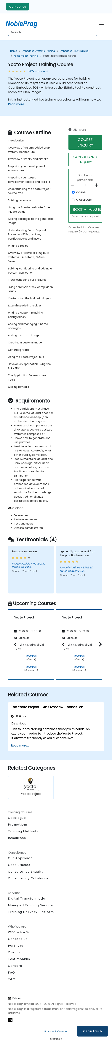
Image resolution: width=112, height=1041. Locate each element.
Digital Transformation (27, 898)
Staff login (56, 1038)
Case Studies (19, 865)
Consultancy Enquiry (25, 872)
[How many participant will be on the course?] (85, 185)
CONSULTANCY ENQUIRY (85, 159)
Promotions (18, 824)
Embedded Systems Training (38, 51)
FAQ (11, 972)
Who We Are (18, 932)
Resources (17, 838)
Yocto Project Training (26, 55)
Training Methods (23, 831)
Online (81, 192)
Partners (15, 945)
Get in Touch (92, 1031)
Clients (14, 952)
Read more (16, 104)
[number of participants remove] (73, 185)
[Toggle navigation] (101, 24)
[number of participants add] (97, 185)
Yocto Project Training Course (59, 55)
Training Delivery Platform (31, 912)
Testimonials (19, 959)
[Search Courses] (52, 32)
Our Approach (20, 858)
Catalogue (17, 818)
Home (13, 51)
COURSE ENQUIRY (85, 142)
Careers (15, 966)
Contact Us (17, 6)
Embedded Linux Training (74, 51)
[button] (99, 644)
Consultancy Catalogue (28, 878)
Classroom (84, 200)
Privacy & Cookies (56, 1031)
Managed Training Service (30, 905)
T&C (11, 979)
